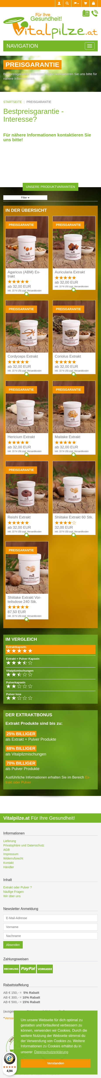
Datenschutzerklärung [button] (51, 1052)
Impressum (10, 854)
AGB (6, 849)
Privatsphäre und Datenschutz (23, 845)
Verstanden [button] (55, 1063)
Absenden (13, 945)
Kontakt (8, 862)
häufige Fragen (13, 891)
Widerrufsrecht (13, 858)
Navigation (22, 46)
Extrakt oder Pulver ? (17, 887)
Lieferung (9, 841)
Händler (8, 867)
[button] (76, 3)
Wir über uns (12, 896)
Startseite (12, 102)
